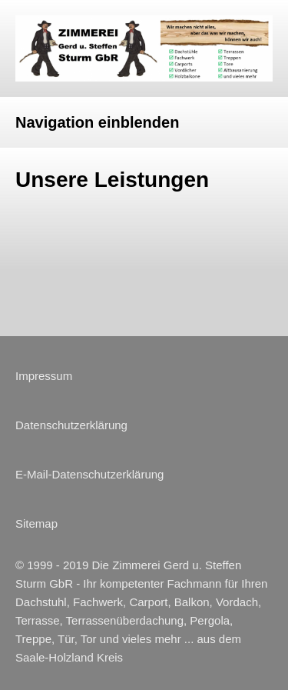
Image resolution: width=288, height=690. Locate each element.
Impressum (43, 375)
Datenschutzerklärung (71, 425)
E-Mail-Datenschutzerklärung (89, 474)
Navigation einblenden (97, 122)
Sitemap (36, 523)
